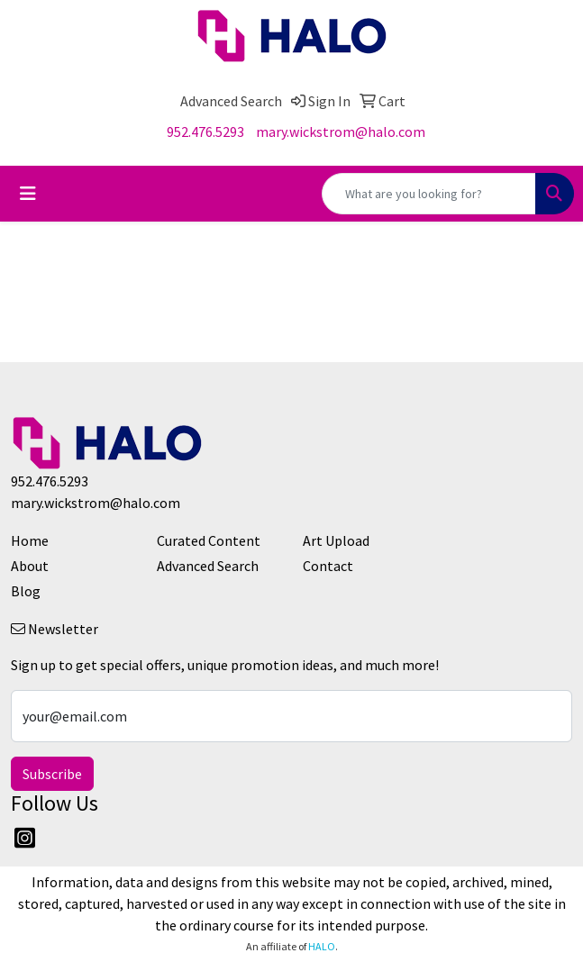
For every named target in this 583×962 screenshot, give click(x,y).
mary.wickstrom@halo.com (340, 132)
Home (30, 540)
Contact (328, 566)
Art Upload (336, 540)
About (30, 566)
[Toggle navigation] (28, 193)
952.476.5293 (205, 132)
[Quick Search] (429, 193)
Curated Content (208, 540)
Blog (26, 591)
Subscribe (52, 774)
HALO (321, 946)
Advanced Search (208, 566)
